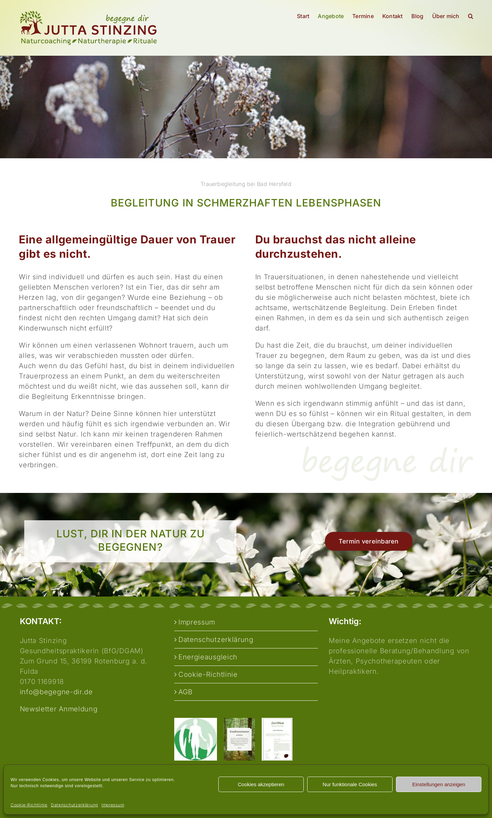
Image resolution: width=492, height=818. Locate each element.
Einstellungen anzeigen (438, 784)
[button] (470, 16)
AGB (185, 692)
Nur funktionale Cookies (350, 784)
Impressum (112, 804)
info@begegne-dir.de (56, 692)
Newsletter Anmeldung (59, 709)
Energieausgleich (207, 657)
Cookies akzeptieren (261, 784)
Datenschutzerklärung (74, 804)
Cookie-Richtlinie (29, 804)
